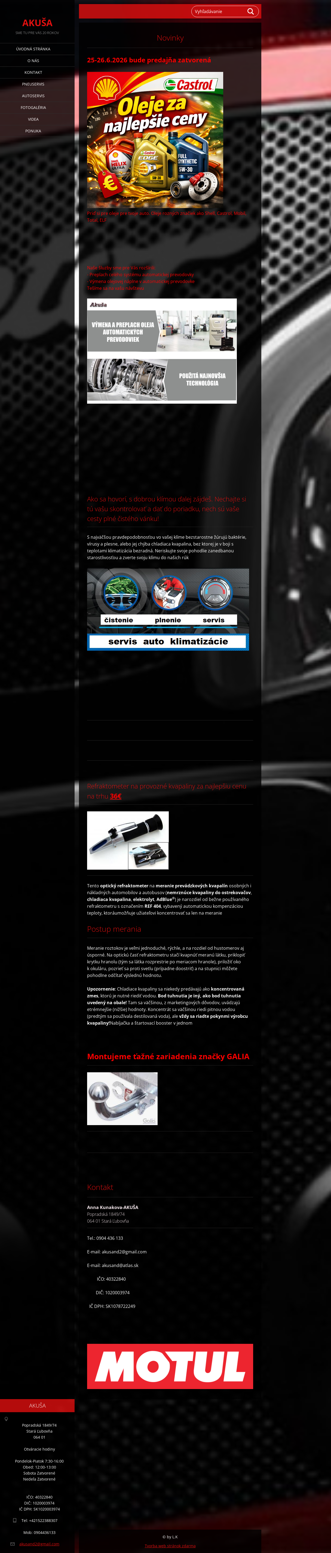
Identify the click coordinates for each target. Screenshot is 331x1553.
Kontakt (33, 72)
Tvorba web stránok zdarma (170, 1545)
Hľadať (251, 11)
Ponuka (33, 130)
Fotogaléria (33, 107)
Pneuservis (33, 84)
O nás (33, 60)
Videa (33, 119)
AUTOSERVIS (33, 95)
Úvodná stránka (33, 48)
